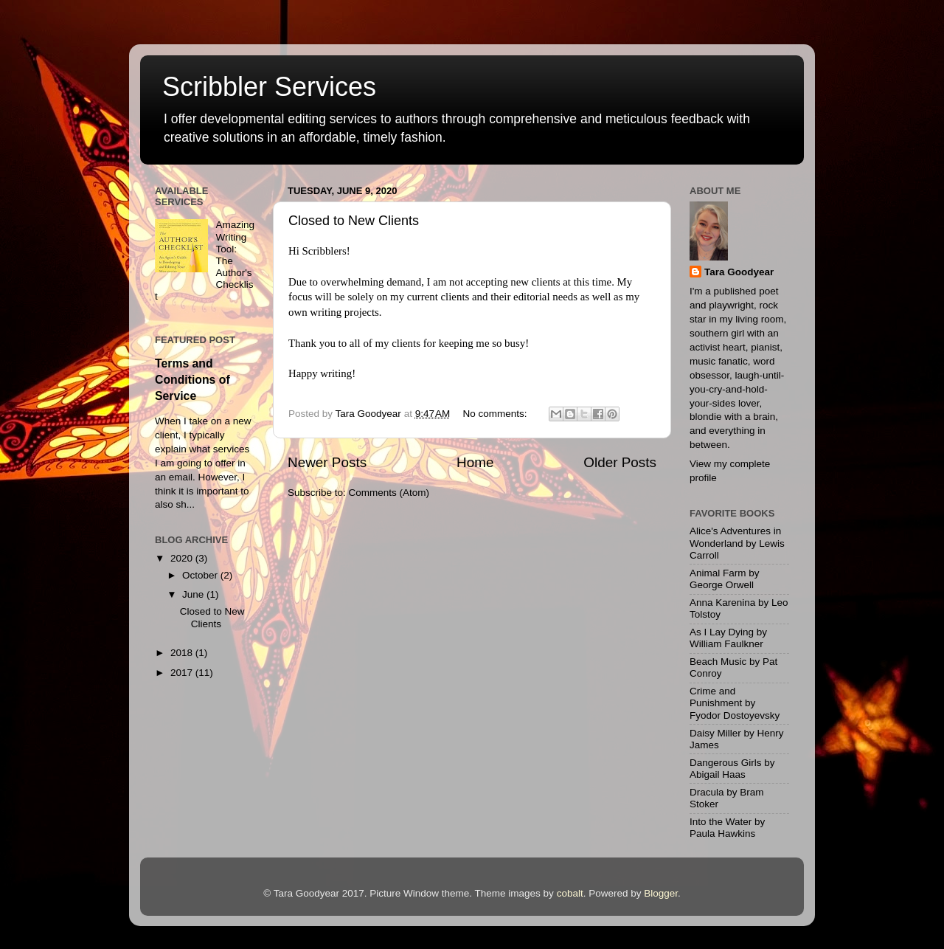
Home (475, 462)
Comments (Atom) (389, 492)
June (194, 594)
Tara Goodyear (739, 271)
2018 (182, 652)
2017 (182, 672)
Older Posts (619, 462)
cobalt (570, 893)
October (201, 575)
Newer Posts (327, 462)
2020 (182, 558)
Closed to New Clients (353, 220)
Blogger (661, 893)
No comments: (496, 413)
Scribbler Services (269, 87)
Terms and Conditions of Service (192, 379)
